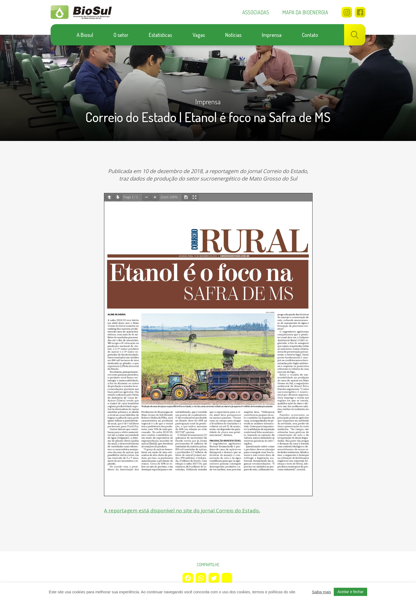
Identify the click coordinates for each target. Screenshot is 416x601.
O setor (121, 34)
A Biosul (85, 34)
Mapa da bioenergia (305, 12)
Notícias (233, 34)
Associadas (255, 12)
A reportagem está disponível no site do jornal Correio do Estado (185, 510)
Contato (310, 34)
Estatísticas (160, 34)
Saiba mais (321, 592)
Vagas (199, 34)
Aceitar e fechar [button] (350, 592)
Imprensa (271, 34)
